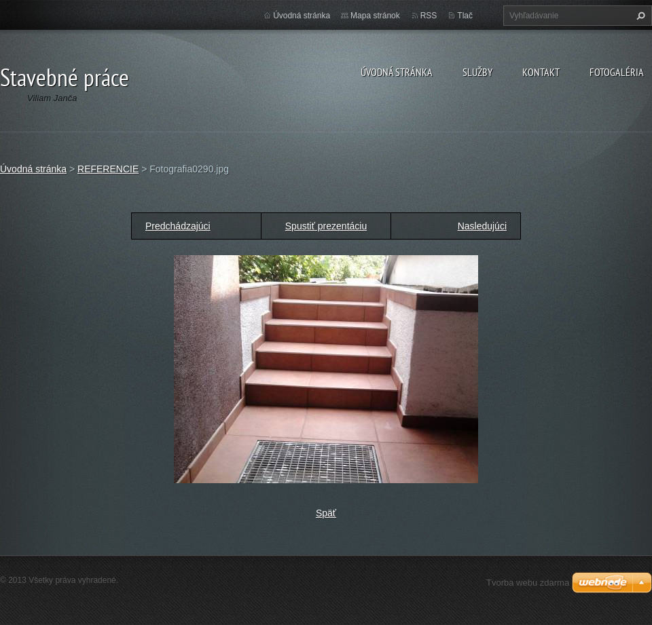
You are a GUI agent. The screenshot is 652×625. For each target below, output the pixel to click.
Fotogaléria (617, 72)
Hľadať (639, 15)
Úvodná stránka (397, 72)
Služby (477, 72)
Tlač (465, 15)
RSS (428, 15)
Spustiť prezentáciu (326, 226)
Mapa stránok (375, 15)
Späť (326, 513)
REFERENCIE (108, 169)
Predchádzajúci (178, 226)
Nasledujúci (482, 226)
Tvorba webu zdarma (527, 582)
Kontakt (541, 72)
